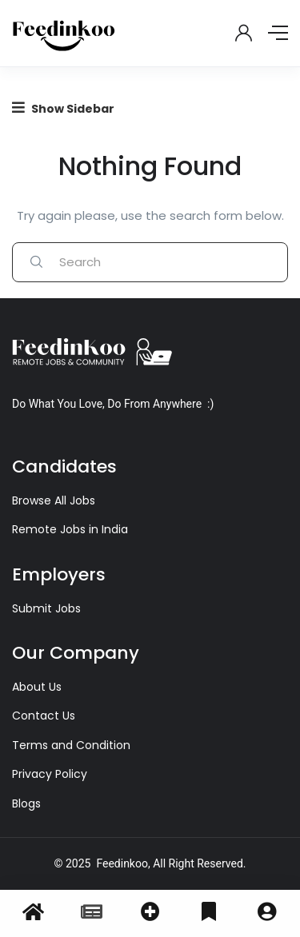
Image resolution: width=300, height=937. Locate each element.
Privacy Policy (49, 774)
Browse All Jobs (53, 500)
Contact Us (43, 716)
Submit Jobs (46, 608)
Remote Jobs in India (70, 529)
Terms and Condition (71, 745)
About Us (37, 687)
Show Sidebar (63, 108)
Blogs (26, 803)
